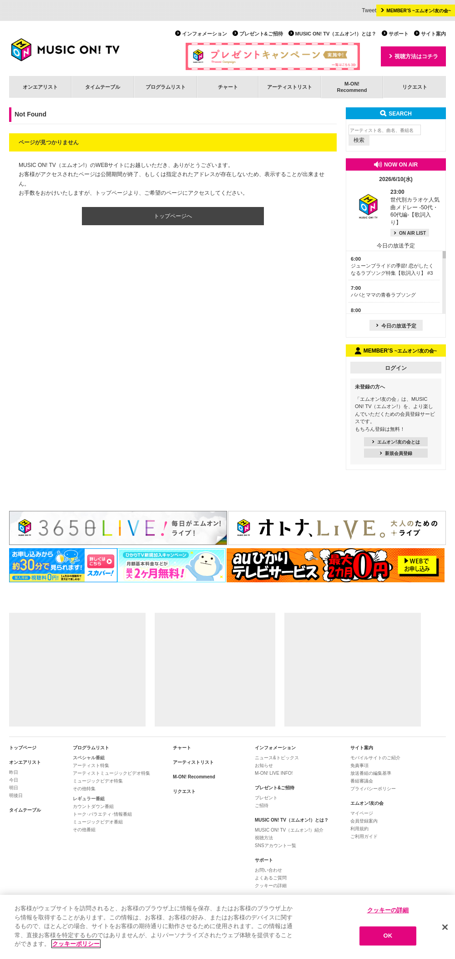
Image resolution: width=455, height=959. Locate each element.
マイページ (361, 813)
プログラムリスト (166, 87)
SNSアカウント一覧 (275, 845)
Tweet (369, 10)
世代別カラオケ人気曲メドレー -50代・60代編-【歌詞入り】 (415, 207)
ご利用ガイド (364, 836)
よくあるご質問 (271, 877)
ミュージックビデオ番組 (98, 821)
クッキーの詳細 (271, 885)
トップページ (22, 747)
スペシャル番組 (89, 757)
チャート (228, 87)
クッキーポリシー (76, 943)
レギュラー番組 (89, 798)
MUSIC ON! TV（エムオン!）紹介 (289, 830)
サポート (399, 33)
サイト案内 (433, 33)
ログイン (396, 368)
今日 (13, 779)
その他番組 (84, 829)
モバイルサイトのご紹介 (375, 757)
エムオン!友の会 (367, 803)
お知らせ (264, 765)
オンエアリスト (40, 87)
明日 (13, 787)
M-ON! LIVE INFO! (274, 773)
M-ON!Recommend (352, 86)
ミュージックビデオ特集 (98, 780)
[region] (227, 927)
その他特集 (84, 788)
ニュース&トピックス (277, 757)
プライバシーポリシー (373, 788)
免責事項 (359, 765)
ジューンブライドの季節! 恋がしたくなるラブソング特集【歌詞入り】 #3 (392, 266)
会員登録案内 (364, 820)
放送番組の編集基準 (370, 773)
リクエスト (414, 87)
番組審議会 (361, 780)
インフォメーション (204, 33)
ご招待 (261, 805)
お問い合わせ (268, 870)
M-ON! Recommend (194, 776)
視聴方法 (264, 837)
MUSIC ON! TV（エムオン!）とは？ (335, 33)
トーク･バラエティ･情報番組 (102, 814)
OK (388, 936)
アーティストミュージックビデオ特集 (111, 773)
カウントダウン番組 (93, 806)
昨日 (13, 772)
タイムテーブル (102, 87)
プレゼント (266, 797)
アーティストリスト (289, 87)
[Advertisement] (77, 670)
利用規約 (359, 828)
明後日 (16, 795)
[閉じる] (445, 927)
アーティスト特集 (91, 765)
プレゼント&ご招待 (261, 33)
